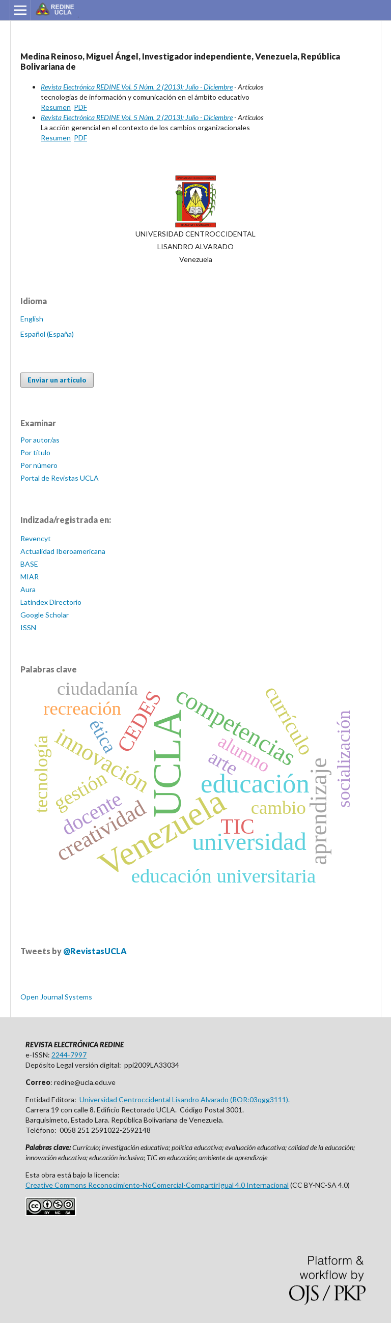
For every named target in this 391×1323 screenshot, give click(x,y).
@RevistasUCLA (95, 951)
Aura (28, 589)
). (288, 1099)
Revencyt (35, 538)
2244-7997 (69, 1054)
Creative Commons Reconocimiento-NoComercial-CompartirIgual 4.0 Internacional (157, 1185)
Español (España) (47, 334)
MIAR (29, 576)
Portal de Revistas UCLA (59, 478)
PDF (80, 107)
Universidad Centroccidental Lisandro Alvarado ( (155, 1099)
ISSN (28, 627)
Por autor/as (40, 439)
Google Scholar (44, 614)
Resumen (56, 107)
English (31, 318)
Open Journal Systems (56, 996)
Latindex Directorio (50, 602)
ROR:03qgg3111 (259, 1099)
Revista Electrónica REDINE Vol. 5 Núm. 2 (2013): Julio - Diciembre (137, 86)
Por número (39, 465)
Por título (35, 452)
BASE (29, 564)
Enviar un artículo (57, 380)
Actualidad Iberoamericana (62, 551)
